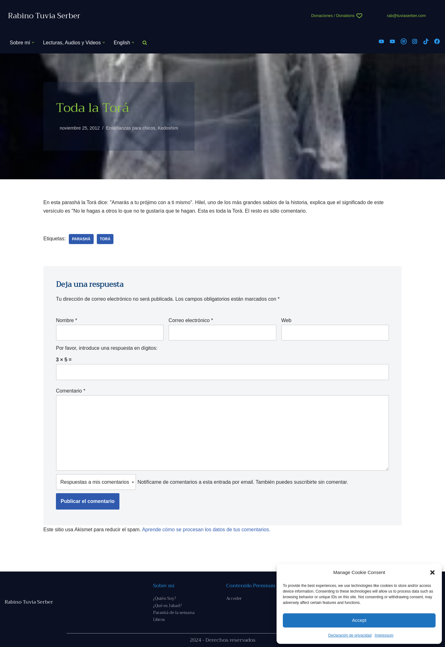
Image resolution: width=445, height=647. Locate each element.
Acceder (234, 598)
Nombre (66, 320)
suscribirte (305, 482)
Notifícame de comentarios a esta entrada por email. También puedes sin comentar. (202, 482)
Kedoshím (168, 128)
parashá (81, 239)
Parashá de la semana (174, 612)
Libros (159, 619)
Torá (105, 239)
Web (286, 320)
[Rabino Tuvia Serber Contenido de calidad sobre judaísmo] (44, 15)
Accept (359, 620)
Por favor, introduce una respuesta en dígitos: (106, 348)
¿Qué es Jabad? (167, 605)
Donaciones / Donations (332, 15)
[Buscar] (144, 42)
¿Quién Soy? (164, 598)
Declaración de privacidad (349, 635)
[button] (432, 572)
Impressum (384, 635)
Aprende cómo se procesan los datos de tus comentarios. (206, 529)
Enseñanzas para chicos (130, 128)
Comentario (70, 390)
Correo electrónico (190, 320)
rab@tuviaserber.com (406, 15)
